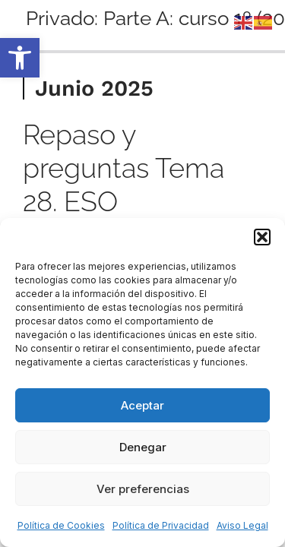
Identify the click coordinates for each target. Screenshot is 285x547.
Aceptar (142, 405)
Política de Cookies (61, 525)
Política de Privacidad (160, 525)
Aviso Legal (242, 525)
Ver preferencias (143, 489)
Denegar (142, 447)
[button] (20, 57)
